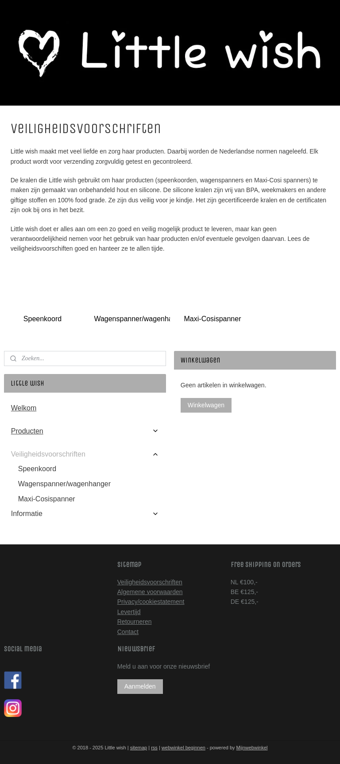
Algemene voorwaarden (150, 591)
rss (154, 747)
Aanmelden (140, 686)
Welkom (24, 408)
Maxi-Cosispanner (212, 319)
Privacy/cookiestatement (151, 601)
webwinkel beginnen (183, 747)
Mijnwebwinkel (252, 747)
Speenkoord (42, 319)
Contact (128, 631)
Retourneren (134, 621)
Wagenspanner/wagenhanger (130, 319)
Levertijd (129, 611)
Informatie (85, 513)
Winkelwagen (206, 405)
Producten (85, 431)
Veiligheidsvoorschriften (85, 454)
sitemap (138, 747)
